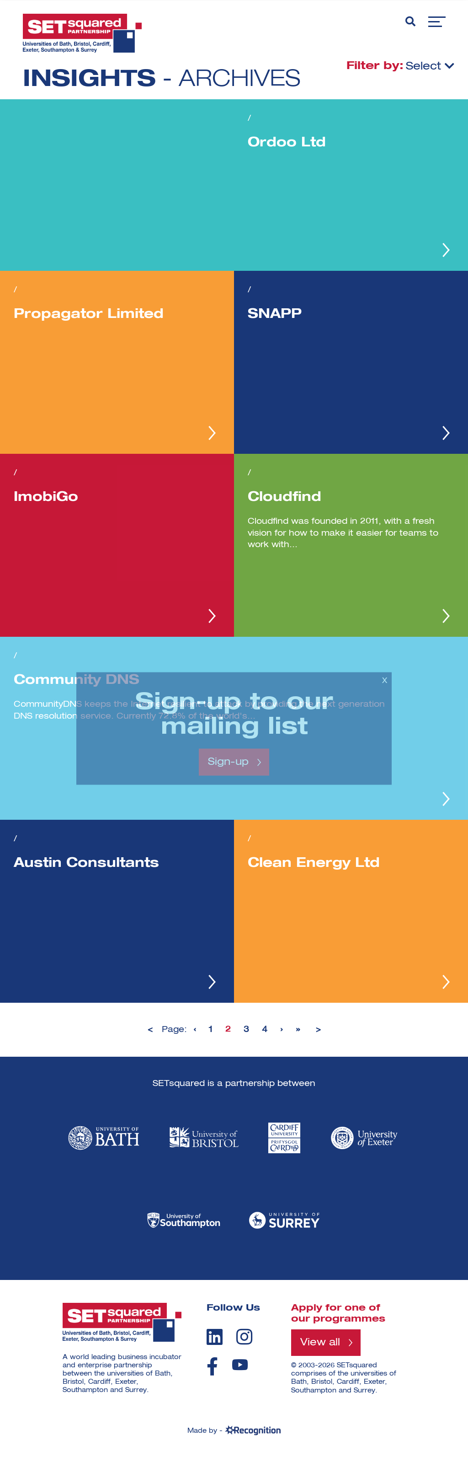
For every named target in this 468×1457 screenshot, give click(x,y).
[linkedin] (215, 1337)
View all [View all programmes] (320, 1343)
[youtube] (240, 1364)
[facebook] (212, 1366)
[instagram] (244, 1337)
